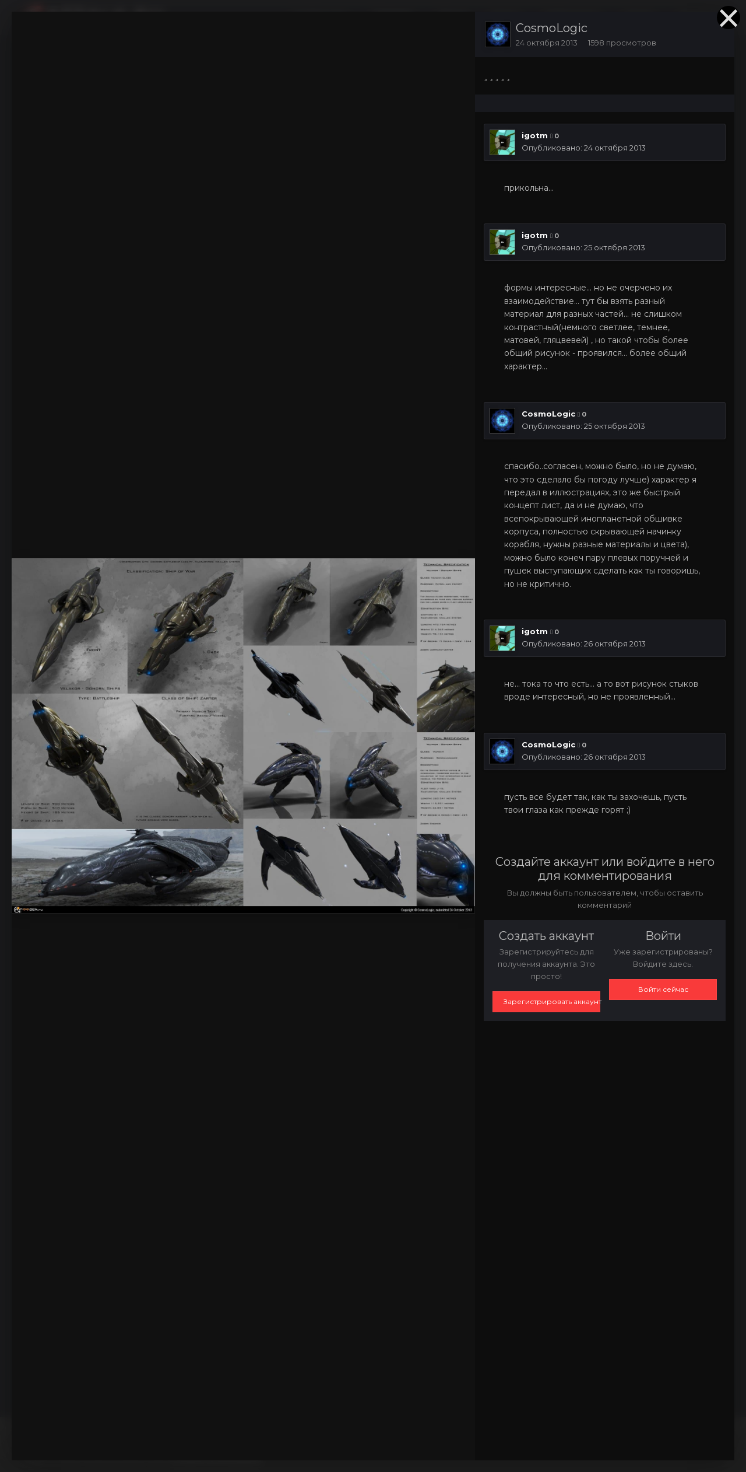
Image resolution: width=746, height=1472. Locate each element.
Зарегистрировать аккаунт (552, 1001)
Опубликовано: (584, 147)
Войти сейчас (663, 989)
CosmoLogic (551, 28)
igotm (535, 135)
